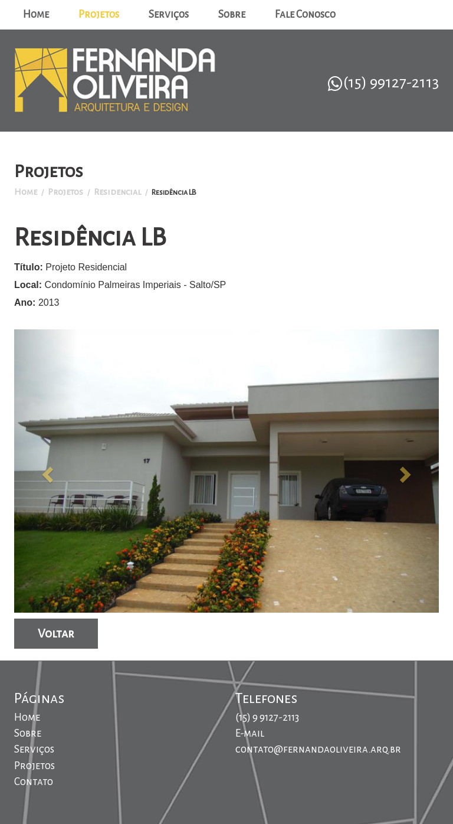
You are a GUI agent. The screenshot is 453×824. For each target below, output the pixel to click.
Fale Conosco (305, 14)
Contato (33, 781)
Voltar (56, 633)
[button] (46, 471)
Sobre (231, 14)
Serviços (169, 14)
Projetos (98, 14)
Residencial (117, 192)
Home (36, 14)
